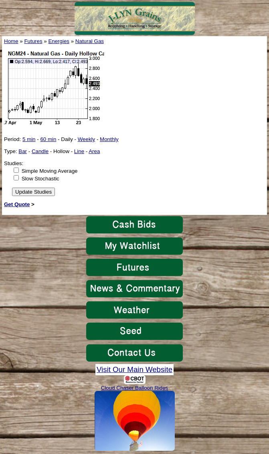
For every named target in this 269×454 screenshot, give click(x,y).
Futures (33, 41)
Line (79, 151)
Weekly (86, 139)
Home (11, 41)
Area (94, 151)
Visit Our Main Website (134, 369)
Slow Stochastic (40, 179)
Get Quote (17, 204)
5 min (29, 139)
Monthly (109, 139)
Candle (40, 151)
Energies (58, 41)
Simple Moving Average (50, 171)
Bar (22, 151)
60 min (48, 139)
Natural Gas (89, 41)
